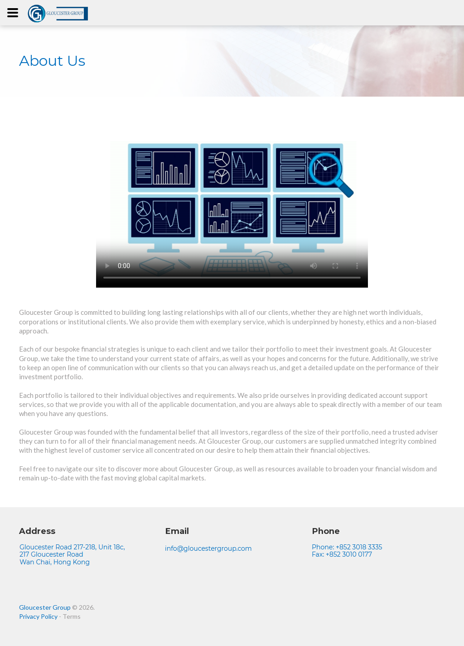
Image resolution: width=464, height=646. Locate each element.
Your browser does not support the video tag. (232, 205)
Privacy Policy (38, 616)
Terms (72, 616)
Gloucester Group (45, 607)
